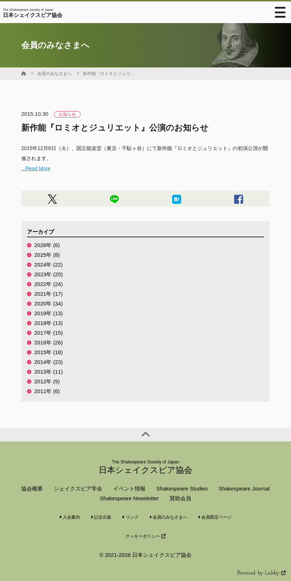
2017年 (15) (48, 333)
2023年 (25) (48, 274)
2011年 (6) (47, 391)
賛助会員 (180, 498)
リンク (130, 517)
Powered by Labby (261, 573)
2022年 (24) (48, 284)
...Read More (35, 168)
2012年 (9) (47, 381)
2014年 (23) (48, 362)
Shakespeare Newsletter (129, 498)
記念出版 (101, 517)
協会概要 (32, 488)
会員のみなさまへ (54, 73)
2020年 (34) (48, 303)
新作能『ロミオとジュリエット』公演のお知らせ (110, 73)
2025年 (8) (47, 255)
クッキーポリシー (145, 536)
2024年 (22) (48, 264)
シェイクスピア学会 (78, 488)
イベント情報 (129, 488)
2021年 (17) (48, 294)
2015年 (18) (48, 352)
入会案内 (69, 517)
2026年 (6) (47, 245)
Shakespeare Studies (182, 488)
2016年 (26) (48, 342)
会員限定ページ (215, 517)
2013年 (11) (48, 372)
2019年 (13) (48, 313)
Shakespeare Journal (244, 488)
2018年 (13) (48, 323)
